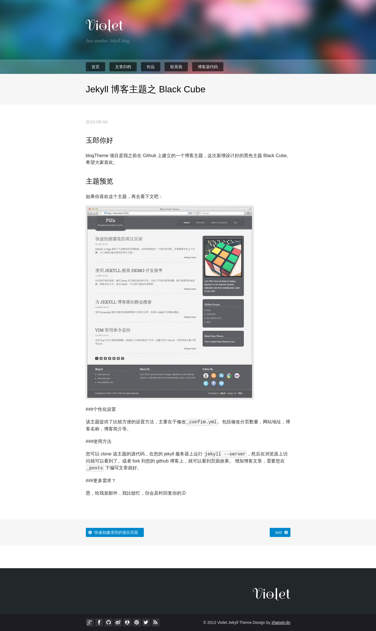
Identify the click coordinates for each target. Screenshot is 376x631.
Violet (104, 25)
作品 (151, 66)
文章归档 (123, 66)
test (282, 531)
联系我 (176, 66)
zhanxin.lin (280, 622)
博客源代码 (208, 66)
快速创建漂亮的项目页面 (112, 531)
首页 (95, 66)
